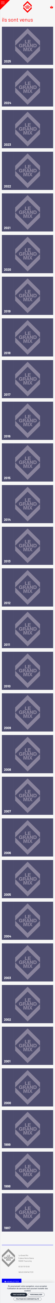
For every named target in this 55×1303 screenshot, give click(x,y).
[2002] (27, 1004)
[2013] (27, 546)
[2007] (27, 796)
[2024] (27, 87)
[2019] (27, 296)
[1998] (27, 1171)
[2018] (27, 337)
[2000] (27, 1087)
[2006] (27, 837)
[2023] (27, 129)
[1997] (27, 1212)
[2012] (27, 587)
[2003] (27, 962)
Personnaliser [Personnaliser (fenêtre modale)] (36, 1294)
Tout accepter (19, 1294)
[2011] (27, 629)
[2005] (27, 879)
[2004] (27, 921)
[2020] (27, 254)
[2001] (27, 1046)
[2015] (27, 462)
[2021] (27, 212)
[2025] (27, 46)
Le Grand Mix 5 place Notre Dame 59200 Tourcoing (26, 1258)
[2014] (27, 504)
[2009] (27, 712)
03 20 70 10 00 (24, 1266)
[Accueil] (27, 7)
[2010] (27, 671)
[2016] (27, 421)
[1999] (27, 1129)
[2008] (27, 754)
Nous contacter (25, 1272)
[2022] (27, 171)
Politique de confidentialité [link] (27, 1299)
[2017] (27, 379)
